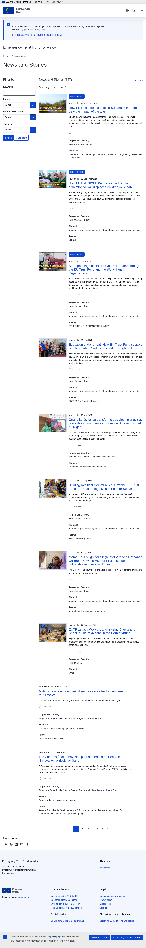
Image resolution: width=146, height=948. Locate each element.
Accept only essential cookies (127, 937)
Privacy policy (105, 900)
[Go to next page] (104, 829)
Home (5, 56)
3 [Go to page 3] (88, 829)
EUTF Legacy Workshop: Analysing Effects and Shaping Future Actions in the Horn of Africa (102, 631)
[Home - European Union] (16, 10)
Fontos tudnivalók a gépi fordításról (47, 35)
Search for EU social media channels (68, 921)
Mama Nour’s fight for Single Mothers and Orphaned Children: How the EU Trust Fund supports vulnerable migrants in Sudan (105, 560)
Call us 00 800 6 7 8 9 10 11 (64, 896)
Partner (7, 99)
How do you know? (54, 2)
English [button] (127, 10)
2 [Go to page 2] (82, 829)
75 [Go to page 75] (97, 829)
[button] (6, 844)
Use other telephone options (64, 900)
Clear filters (21, 138)
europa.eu (24, 897)
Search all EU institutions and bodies (116, 921)
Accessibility (105, 868)
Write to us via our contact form (65, 904)
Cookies (103, 908)
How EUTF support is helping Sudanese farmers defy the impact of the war (103, 109)
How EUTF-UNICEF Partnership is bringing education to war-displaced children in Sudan (100, 185)
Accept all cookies (99, 937)
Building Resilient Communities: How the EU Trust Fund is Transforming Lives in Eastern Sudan (104, 487)
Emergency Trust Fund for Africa (21, 861)
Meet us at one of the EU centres (66, 908)
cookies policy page (52, 937)
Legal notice (105, 904)
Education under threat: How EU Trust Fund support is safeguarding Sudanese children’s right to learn (105, 346)
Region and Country (13, 112)
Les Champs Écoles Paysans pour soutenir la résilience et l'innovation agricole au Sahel (80, 758)
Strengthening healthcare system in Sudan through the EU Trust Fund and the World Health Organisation (104, 269)
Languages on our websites (112, 896)
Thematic (7, 124)
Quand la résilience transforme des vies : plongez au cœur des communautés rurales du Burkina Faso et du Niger (106, 423)
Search (8, 138)
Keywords (8, 87)
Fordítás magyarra (20, 35)
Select (8, 105)
